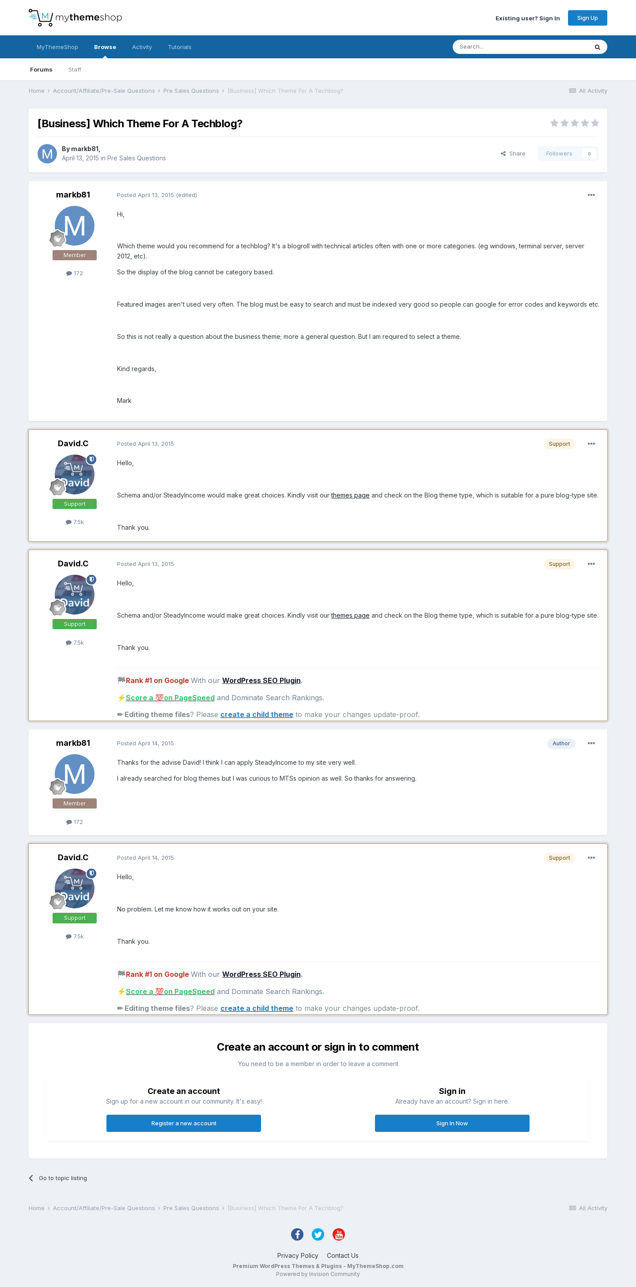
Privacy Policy (297, 1255)
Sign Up (587, 17)
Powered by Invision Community (318, 1274)
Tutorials (180, 46)
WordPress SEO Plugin (261, 680)
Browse (105, 50)
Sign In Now (452, 1123)
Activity (142, 46)
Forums (41, 69)
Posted (145, 194)
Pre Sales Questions (136, 158)
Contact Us (343, 1255)
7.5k (75, 521)
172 (74, 273)
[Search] (498, 47)
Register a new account (183, 1123)
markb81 (84, 148)
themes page (350, 495)
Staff (74, 69)
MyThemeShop (57, 46)
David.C (73, 443)
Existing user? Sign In (528, 17)
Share (513, 153)
